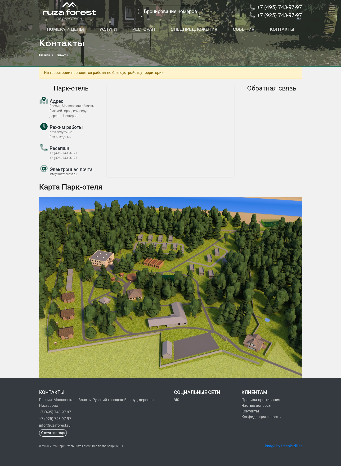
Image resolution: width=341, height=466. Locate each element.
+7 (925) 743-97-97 (55, 418)
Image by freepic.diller (283, 446)
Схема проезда (53, 433)
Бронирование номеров (170, 11)
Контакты (250, 411)
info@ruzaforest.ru (55, 425)
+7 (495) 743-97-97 (55, 412)
